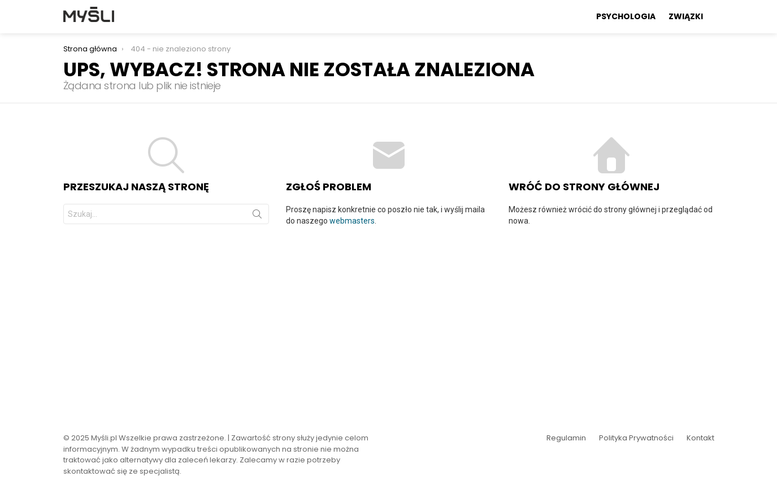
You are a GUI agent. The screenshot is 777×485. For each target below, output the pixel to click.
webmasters (352, 220)
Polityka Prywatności (636, 438)
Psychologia (626, 16)
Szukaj (257, 216)
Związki (686, 16)
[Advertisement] (389, 322)
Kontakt (700, 438)
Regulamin (566, 438)
